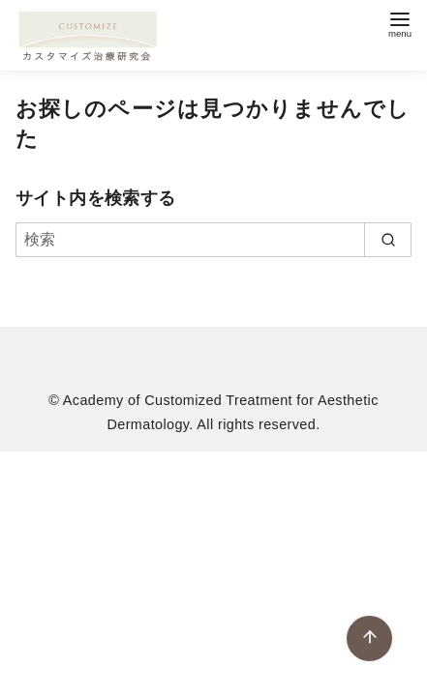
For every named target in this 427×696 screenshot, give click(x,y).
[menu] (400, 22)
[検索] (213, 239)
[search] (388, 239)
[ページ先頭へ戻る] (369, 638)
